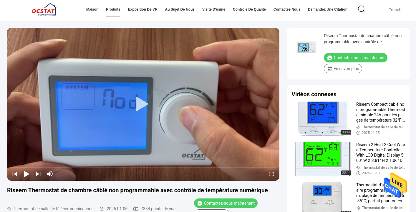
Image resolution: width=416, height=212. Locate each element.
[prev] (15, 173)
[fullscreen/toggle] (272, 173)
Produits (113, 9)
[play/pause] (26, 173)
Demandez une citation (327, 9)
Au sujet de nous (180, 9)
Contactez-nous (287, 9)
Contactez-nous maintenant (226, 203)
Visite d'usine (213, 9)
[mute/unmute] (50, 173)
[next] (38, 173)
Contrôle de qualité (249, 9)
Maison (92, 9)
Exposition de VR (143, 9)
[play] (143, 104)
